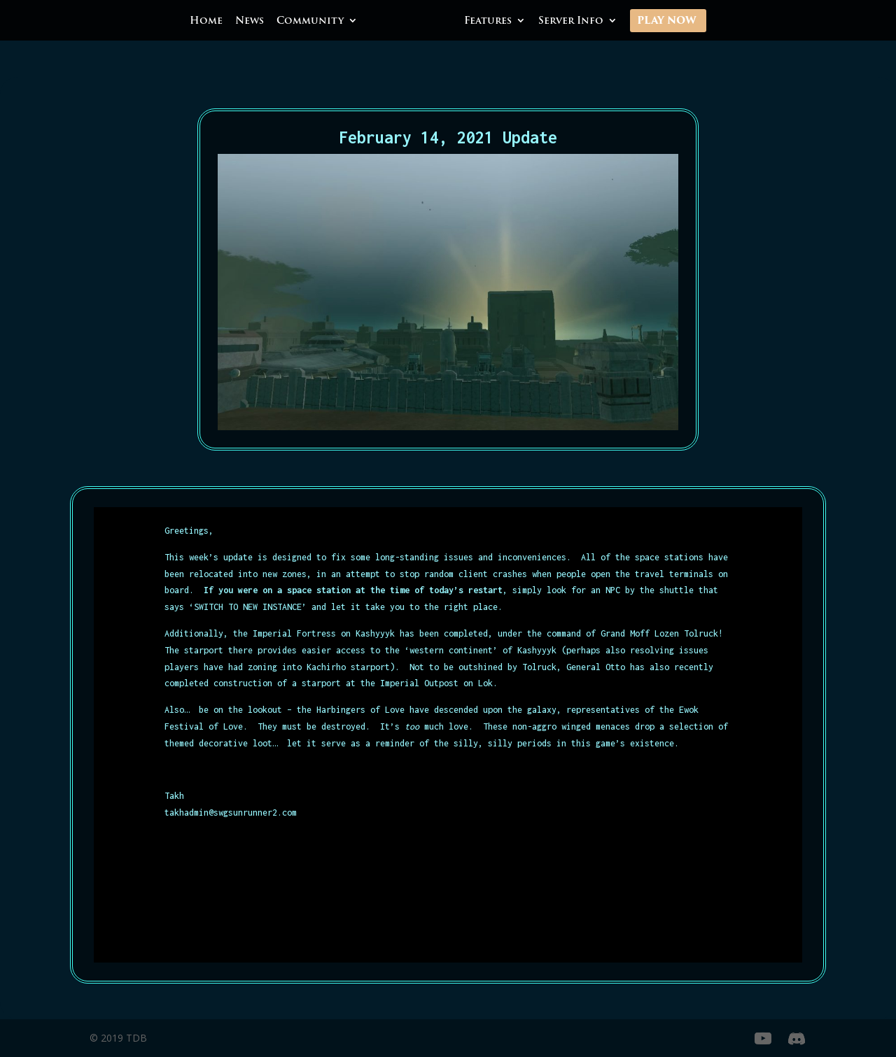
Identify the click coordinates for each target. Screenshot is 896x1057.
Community (310, 21)
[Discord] (797, 1038)
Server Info (570, 21)
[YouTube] (763, 1038)
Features (488, 21)
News (249, 21)
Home (206, 21)
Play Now (666, 21)
